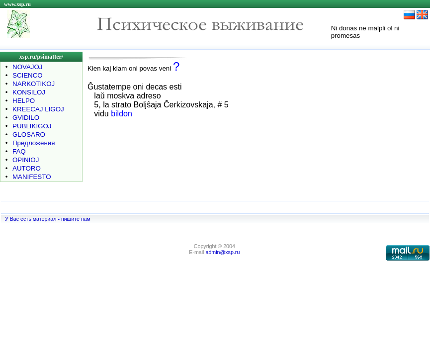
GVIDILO (25, 117)
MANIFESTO (31, 176)
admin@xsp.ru (222, 252)
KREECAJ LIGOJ (38, 109)
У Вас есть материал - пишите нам (47, 219)
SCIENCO (27, 75)
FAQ (19, 151)
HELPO (23, 100)
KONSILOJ (28, 92)
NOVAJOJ (27, 67)
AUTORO (26, 168)
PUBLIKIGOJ (32, 126)
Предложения (33, 143)
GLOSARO (28, 134)
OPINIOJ (25, 160)
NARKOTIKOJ (33, 84)
